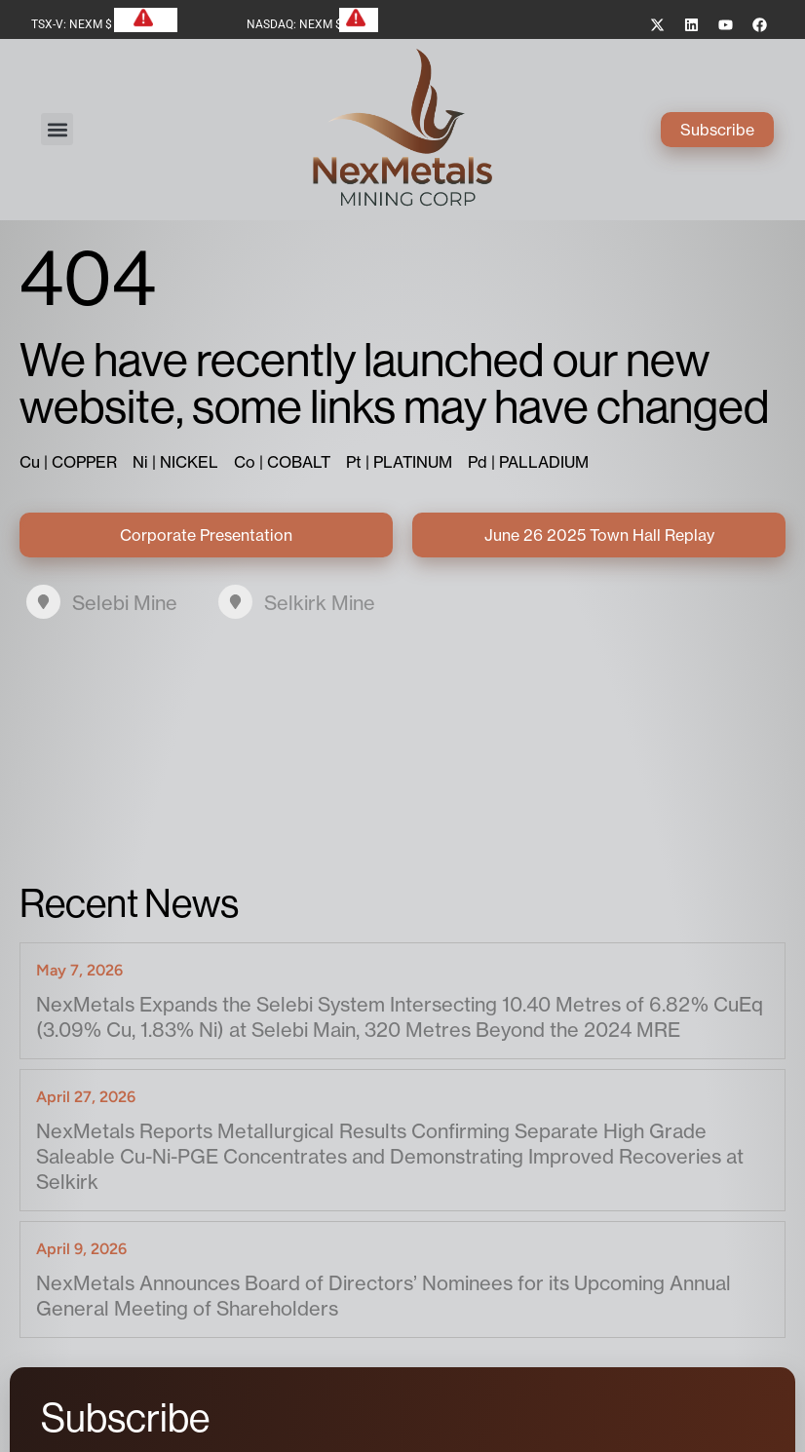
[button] (57, 129)
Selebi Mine (124, 603)
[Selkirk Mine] (235, 602)
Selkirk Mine (319, 603)
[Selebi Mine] (43, 602)
